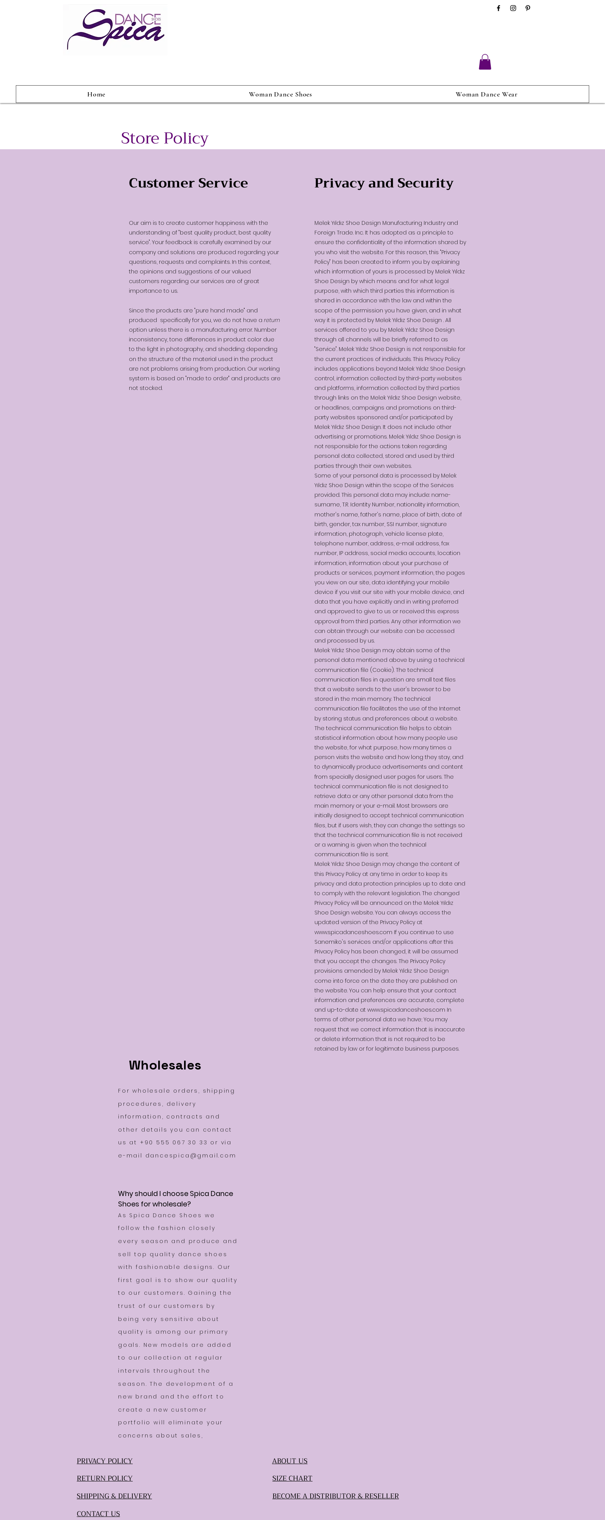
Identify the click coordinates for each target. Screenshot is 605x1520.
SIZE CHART (292, 1478)
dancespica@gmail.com (191, 1155)
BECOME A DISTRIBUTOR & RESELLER (335, 1496)
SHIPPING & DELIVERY (114, 1496)
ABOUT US (290, 1461)
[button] (485, 62)
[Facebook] (498, 8)
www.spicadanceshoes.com (353, 932)
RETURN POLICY (105, 1478)
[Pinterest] (528, 8)
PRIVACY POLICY (105, 1461)
